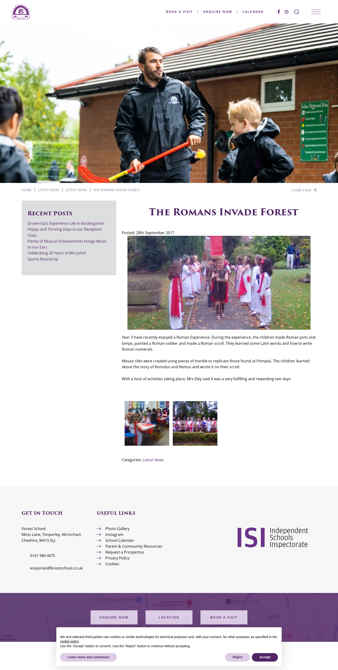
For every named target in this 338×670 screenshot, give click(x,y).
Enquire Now (217, 12)
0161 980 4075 (42, 555)
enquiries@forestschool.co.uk (56, 568)
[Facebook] (278, 12)
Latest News (153, 459)
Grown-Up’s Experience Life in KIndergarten (65, 223)
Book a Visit (179, 12)
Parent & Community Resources (133, 546)
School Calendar (119, 540)
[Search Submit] (296, 11)
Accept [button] (264, 657)
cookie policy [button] (69, 641)
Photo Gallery (117, 528)
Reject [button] (237, 657)
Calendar (253, 12)
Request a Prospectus (124, 552)
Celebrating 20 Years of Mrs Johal (56, 253)
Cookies (112, 563)
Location (169, 617)
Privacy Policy (117, 558)
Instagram (114, 534)
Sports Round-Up (42, 259)
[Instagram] (286, 12)
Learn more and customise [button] (88, 657)
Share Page (301, 190)
